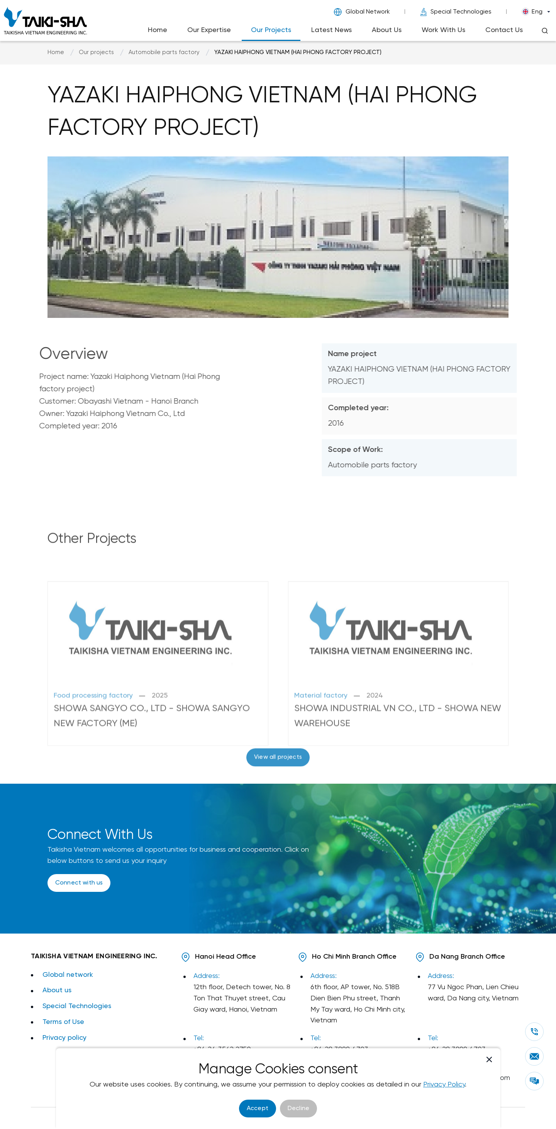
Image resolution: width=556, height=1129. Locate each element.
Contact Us (504, 30)
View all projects (278, 776)
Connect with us (79, 882)
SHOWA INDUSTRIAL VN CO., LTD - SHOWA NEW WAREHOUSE (397, 754)
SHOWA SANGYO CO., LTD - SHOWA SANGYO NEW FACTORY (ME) (152, 754)
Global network (67, 975)
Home (157, 30)
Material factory (321, 733)
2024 (374, 733)
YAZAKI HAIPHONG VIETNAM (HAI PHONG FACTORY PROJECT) (297, 52)
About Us (387, 30)
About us (56, 990)
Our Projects (271, 30)
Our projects (96, 52)
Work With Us (443, 30)
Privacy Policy (444, 1084)
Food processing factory (93, 733)
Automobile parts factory (164, 52)
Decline (298, 1108)
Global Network (362, 12)
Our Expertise (209, 30)
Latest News (331, 30)
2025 (160, 733)
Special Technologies (456, 12)
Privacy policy (64, 1038)
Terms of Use (63, 1022)
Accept (257, 1108)
